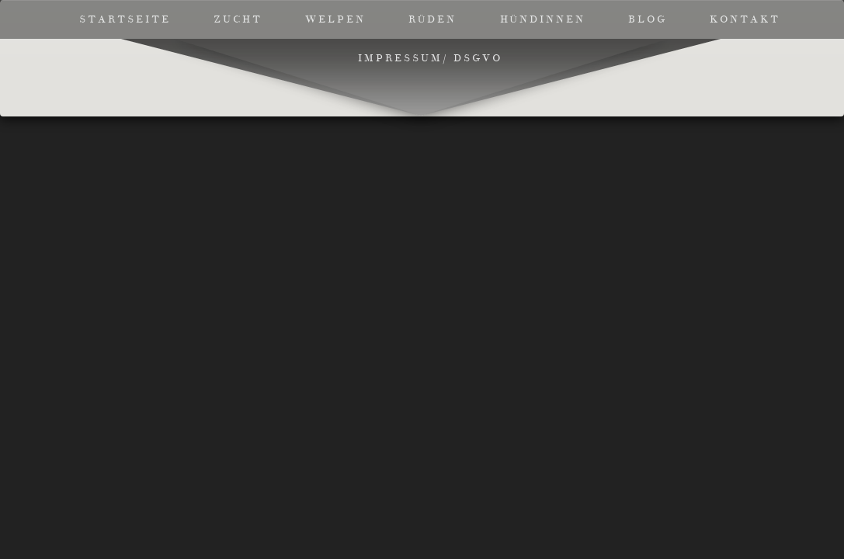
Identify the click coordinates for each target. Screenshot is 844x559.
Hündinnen (542, 19)
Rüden (432, 19)
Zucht (238, 19)
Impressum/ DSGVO (430, 58)
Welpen (335, 19)
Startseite (125, 19)
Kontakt (745, 19)
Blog (647, 19)
